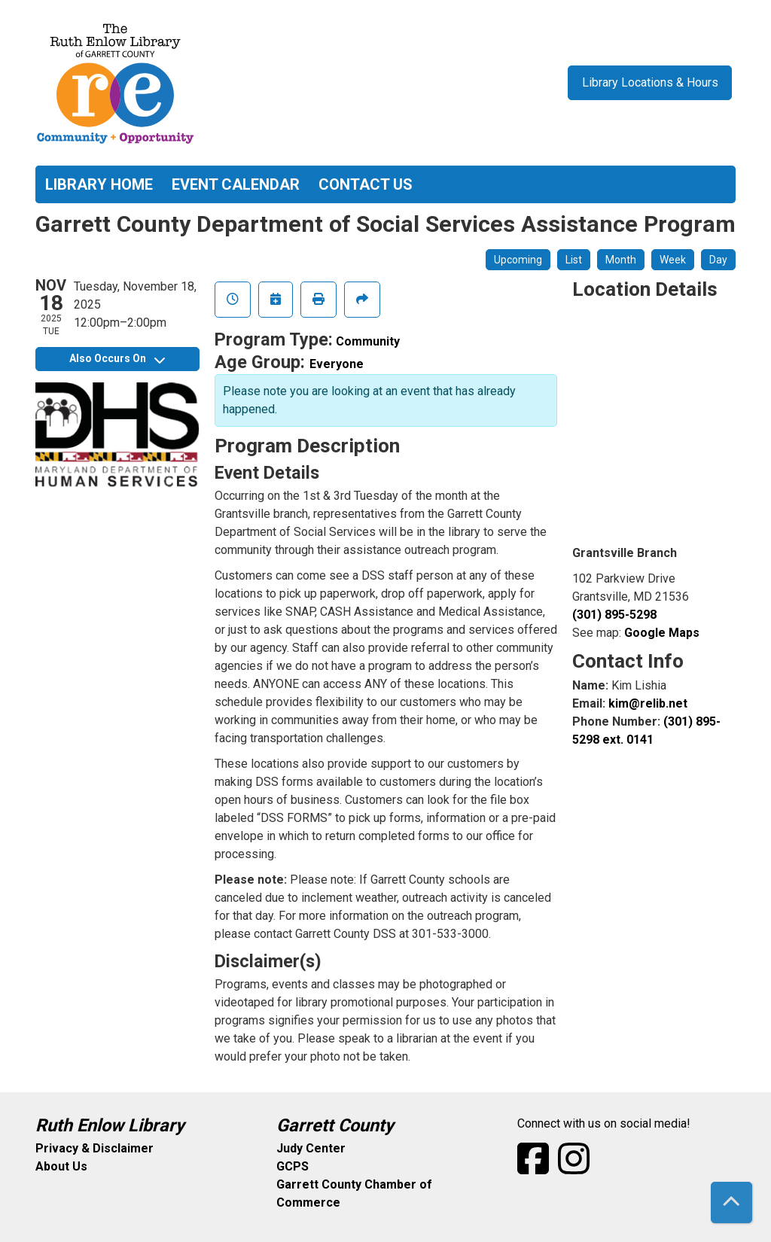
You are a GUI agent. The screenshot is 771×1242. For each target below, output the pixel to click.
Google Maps (661, 633)
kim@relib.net (647, 703)
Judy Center (311, 1148)
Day (718, 260)
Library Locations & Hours (650, 82)
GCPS (292, 1166)
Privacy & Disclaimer (94, 1148)
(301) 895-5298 (614, 614)
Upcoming (518, 260)
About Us (61, 1166)
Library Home (99, 184)
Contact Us (365, 184)
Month (620, 260)
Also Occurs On (117, 358)
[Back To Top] (731, 1202)
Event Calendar (236, 184)
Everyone (336, 364)
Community (368, 341)
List (573, 260)
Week (673, 260)
